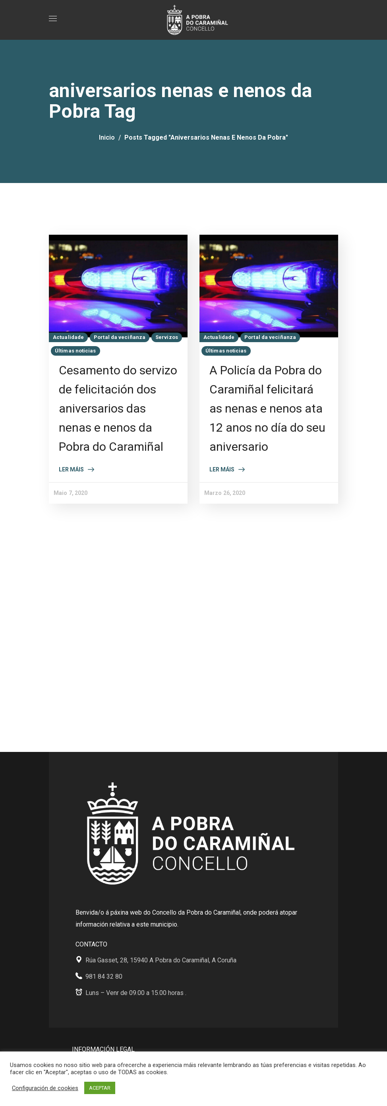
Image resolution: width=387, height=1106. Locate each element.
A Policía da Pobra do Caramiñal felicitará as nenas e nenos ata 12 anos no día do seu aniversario (267, 408)
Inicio (107, 137)
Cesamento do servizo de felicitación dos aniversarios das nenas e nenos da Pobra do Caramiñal (118, 408)
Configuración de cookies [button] (45, 1088)
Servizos (166, 337)
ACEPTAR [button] (99, 1088)
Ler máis (71, 469)
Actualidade (68, 337)
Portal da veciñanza (119, 337)
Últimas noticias (75, 351)
